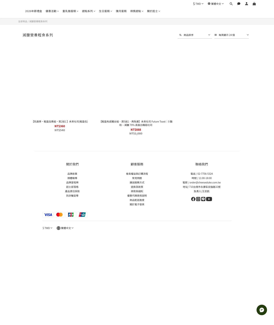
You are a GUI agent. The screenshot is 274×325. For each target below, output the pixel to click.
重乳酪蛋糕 (71, 11)
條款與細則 (137, 191)
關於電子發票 (137, 204)
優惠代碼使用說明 (137, 195)
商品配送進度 (137, 200)
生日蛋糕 (105, 11)
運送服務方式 (137, 182)
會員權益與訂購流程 (137, 173)
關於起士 (153, 11)
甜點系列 (89, 11)
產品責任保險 (72, 191)
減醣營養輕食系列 (38, 21)
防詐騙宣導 (72, 195)
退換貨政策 (137, 187)
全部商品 (22, 21)
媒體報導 (72, 178)
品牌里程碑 (72, 182)
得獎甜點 (137, 11)
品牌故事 (72, 173)
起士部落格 (72, 187)
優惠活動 (52, 11)
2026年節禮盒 (33, 11)
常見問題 (137, 178)
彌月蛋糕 (121, 11)
